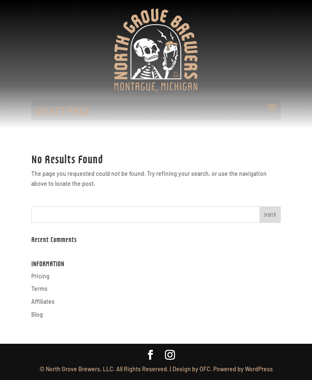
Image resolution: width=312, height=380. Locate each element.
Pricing (40, 276)
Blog (37, 314)
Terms (39, 288)
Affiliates (43, 301)
